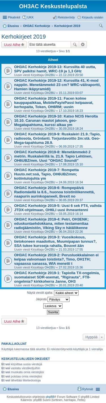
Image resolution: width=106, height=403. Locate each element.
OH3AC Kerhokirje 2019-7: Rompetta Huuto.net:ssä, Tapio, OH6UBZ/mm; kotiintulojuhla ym (46, 174)
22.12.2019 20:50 (71, 75)
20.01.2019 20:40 (71, 285)
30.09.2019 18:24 (71, 128)
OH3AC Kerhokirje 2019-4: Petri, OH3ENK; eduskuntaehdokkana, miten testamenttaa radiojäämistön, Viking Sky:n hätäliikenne (51, 223)
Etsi (75, 44)
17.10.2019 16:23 (71, 110)
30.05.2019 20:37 (71, 200)
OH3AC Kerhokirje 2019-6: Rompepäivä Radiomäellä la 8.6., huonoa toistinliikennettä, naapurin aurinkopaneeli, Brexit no (54, 192)
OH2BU (50, 75)
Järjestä (53, 299)
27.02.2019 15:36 (71, 267)
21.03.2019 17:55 (71, 249)
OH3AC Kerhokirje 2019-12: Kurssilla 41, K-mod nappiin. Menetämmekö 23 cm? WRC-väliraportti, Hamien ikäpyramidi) (57, 84)
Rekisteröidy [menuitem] (66, 17)
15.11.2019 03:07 (71, 93)
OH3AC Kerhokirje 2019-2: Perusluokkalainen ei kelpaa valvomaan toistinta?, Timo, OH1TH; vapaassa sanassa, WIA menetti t (56, 259)
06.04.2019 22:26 (71, 231)
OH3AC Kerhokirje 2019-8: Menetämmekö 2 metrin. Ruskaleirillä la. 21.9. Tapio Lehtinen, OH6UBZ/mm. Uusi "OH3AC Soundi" (53, 156)
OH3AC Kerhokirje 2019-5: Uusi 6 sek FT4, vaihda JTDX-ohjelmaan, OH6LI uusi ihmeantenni (57, 207)
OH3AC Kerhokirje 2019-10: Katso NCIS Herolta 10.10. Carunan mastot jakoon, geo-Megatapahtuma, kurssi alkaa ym (56, 120)
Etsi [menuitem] (101, 26)
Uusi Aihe (12, 44)
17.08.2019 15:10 (71, 164)
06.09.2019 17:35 (71, 146)
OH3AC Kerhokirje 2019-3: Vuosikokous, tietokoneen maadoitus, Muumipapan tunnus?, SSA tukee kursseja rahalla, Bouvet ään (55, 241)
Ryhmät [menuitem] (87, 389)
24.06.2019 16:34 (71, 182)
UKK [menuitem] (30, 17)
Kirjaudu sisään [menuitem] (92, 17)
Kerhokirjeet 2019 (23, 36)
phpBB (50, 396)
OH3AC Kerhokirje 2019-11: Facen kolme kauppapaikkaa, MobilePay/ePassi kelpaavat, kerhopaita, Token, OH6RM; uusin (53, 102)
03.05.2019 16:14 (71, 213)
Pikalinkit (14, 17)
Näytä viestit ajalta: (52, 292)
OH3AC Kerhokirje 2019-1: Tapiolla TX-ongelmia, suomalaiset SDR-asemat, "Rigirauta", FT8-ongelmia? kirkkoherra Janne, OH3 (57, 277)
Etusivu (13, 389)
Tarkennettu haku (83, 44)
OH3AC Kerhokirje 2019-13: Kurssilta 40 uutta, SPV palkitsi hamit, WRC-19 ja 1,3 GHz (55, 69)
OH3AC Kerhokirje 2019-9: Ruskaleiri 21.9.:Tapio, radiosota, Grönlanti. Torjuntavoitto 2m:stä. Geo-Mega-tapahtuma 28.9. (57, 138)
